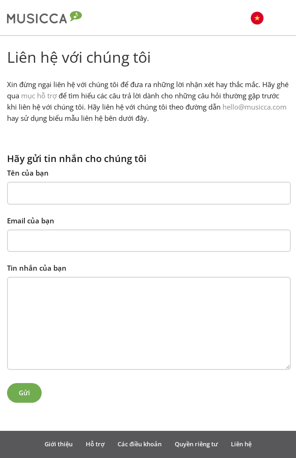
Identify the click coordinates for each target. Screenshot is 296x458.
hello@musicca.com (254, 106)
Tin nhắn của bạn (37, 268)
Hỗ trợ (95, 444)
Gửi (24, 392)
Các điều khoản (140, 444)
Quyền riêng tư (196, 444)
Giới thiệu (58, 444)
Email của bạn (30, 220)
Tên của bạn (28, 172)
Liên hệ (241, 444)
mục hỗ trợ (39, 95)
